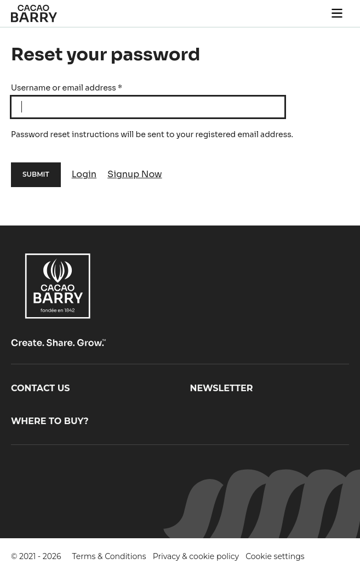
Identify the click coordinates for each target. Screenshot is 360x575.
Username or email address (66, 88)
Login (84, 174)
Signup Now (134, 174)
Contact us (40, 388)
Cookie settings (275, 556)
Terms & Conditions (109, 556)
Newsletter (221, 388)
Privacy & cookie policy (196, 556)
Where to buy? (50, 421)
